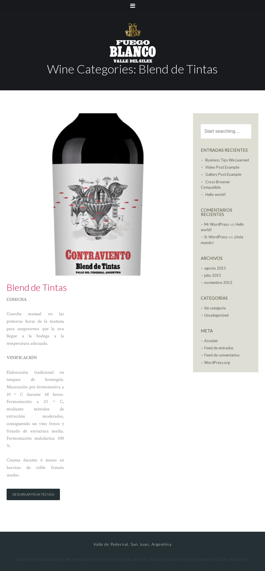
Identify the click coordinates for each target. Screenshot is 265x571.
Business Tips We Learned (227, 160)
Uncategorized (216, 315)
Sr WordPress (215, 237)
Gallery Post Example (223, 174)
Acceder (211, 340)
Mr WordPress (216, 224)
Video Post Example (222, 167)
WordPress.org (217, 362)
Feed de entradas (218, 348)
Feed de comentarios (221, 355)
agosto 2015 (215, 268)
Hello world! (215, 194)
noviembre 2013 (218, 282)
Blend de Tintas (37, 287)
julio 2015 (212, 275)
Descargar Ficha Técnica (33, 494)
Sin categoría (215, 308)
